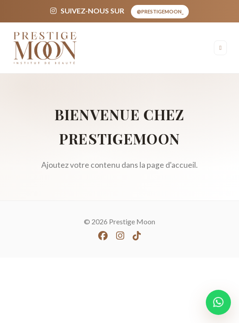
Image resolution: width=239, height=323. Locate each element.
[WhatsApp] (218, 302)
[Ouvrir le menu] (220, 47)
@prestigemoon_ (160, 11)
